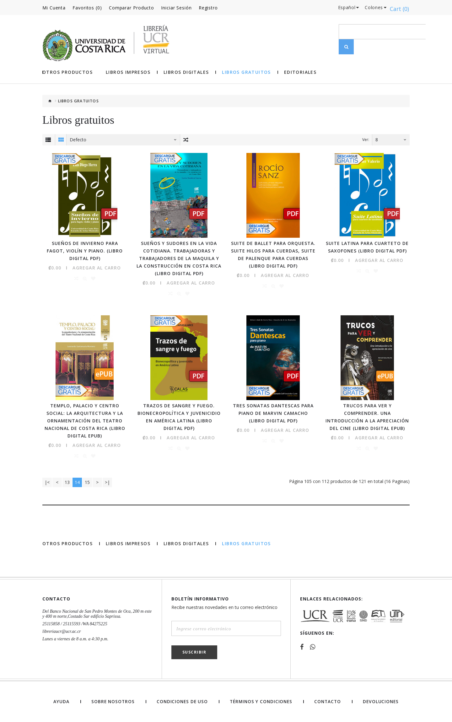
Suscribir (194, 651)
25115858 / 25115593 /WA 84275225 (74, 623)
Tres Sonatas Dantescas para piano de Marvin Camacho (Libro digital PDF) (273, 412)
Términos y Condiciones (260, 700)
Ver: (365, 139)
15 (87, 482)
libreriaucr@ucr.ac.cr (61, 630)
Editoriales (300, 72)
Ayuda (61, 700)
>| (107, 482)
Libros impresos (128, 72)
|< (47, 482)
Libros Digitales (186, 72)
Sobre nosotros (111, 700)
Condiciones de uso (180, 700)
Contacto (328, 700)
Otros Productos (67, 72)
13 (67, 482)
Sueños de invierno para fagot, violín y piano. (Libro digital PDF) (85, 250)
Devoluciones (380, 700)
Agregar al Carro (97, 267)
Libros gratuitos (246, 72)
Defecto (78, 140)
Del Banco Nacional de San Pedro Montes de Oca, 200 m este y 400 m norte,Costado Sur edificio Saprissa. (97, 613)
